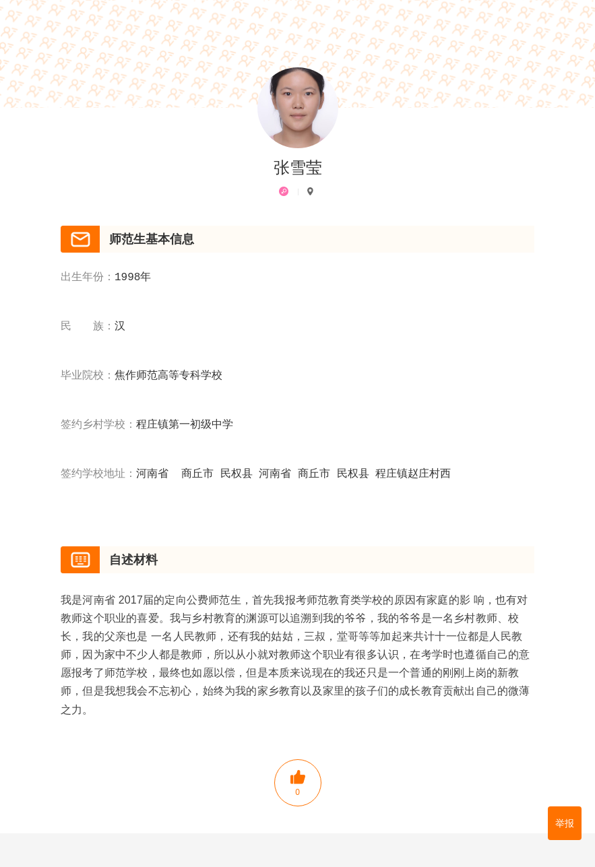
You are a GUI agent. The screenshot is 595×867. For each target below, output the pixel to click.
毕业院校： (88, 375)
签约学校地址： (98, 474)
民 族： (88, 326)
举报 (564, 823)
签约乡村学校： (98, 425)
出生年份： (88, 277)
